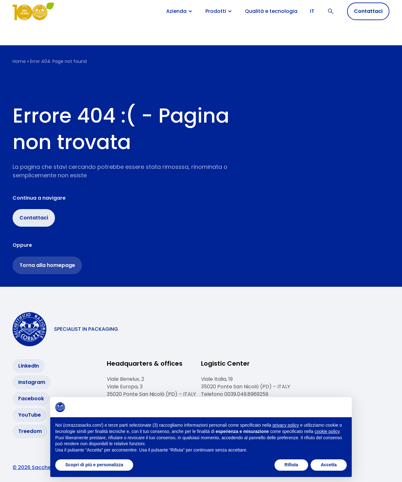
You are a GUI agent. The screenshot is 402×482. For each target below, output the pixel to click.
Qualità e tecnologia (271, 11)
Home (19, 61)
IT (312, 11)
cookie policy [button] (327, 431)
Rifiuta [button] (291, 464)
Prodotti (218, 11)
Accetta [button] (329, 464)
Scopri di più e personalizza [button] (94, 464)
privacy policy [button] (286, 425)
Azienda (179, 11)
